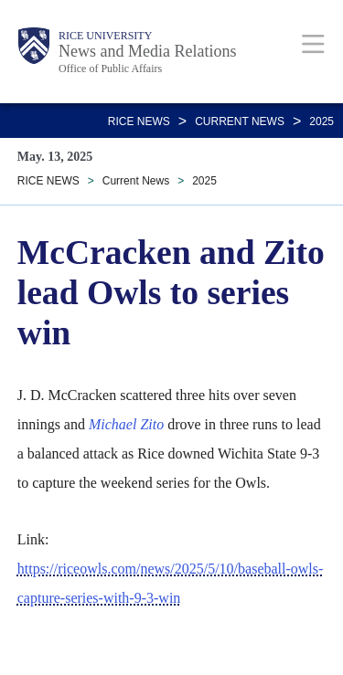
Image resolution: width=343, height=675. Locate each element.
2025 (321, 121)
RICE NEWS (139, 121)
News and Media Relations (147, 51)
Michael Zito (126, 424)
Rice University (105, 35)
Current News (239, 121)
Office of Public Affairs (110, 68)
